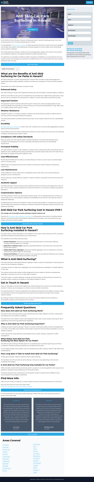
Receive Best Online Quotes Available (32, 223)
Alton (34, 446)
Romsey (35, 451)
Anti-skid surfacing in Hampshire (10, 126)
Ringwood (36, 470)
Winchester (36, 444)
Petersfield (6, 459)
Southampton (7, 468)
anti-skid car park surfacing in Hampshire (20, 216)
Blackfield (5, 463)
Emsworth (4, 386)
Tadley (35, 472)
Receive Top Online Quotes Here (32, 303)
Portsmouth (17, 386)
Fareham (29, 386)
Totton (35, 449)
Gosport (24, 386)
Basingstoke (36, 456)
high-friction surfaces (19, 45)
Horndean (11, 386)
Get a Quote (32, 29)
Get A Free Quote (32, 434)
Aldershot (36, 460)
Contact (89, 2)
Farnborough (37, 463)
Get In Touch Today (32, 64)
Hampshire (36, 458)
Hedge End (6, 461)
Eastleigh (5, 466)
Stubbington (6, 456)
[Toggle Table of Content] (16, 69)
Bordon (5, 470)
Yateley (35, 467)
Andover (35, 465)
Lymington (36, 453)
